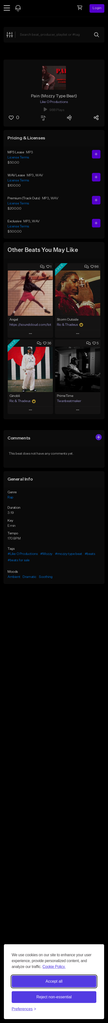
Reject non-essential (54, 997)
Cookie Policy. (53, 967)
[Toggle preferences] (24, 1009)
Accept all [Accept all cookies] (53, 981)
